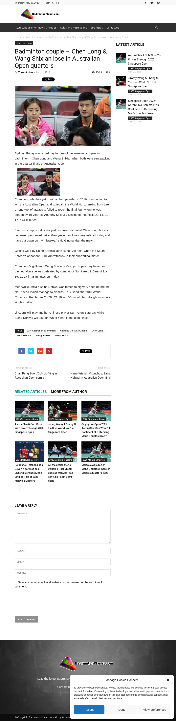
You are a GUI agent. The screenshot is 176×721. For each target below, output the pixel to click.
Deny (121, 709)
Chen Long (97, 330)
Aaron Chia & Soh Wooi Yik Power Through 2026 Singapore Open (29, 428)
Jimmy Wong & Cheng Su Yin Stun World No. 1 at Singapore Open (62, 428)
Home (18, 37)
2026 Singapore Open (27, 419)
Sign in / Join (52, 2)
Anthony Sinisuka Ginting (73, 330)
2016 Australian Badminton (41, 330)
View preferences (154, 709)
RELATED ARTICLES (31, 392)
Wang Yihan (61, 335)
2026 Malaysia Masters (27, 459)
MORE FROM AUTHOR (69, 392)
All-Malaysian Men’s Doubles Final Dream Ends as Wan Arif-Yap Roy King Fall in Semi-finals (60, 472)
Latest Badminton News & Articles (36, 27)
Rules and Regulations (73, 27)
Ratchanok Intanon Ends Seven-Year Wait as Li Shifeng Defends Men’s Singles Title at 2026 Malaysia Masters (29, 472)
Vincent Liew (25, 72)
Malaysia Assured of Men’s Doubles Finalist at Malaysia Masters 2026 (95, 468)
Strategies (97, 27)
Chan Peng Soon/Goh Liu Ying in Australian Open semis (36, 375)
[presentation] (45, 602)
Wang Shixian (43, 335)
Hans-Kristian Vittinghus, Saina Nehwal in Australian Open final (91, 375)
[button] (168, 680)
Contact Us (112, 27)
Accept (89, 709)
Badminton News (24, 43)
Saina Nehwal (23, 335)
